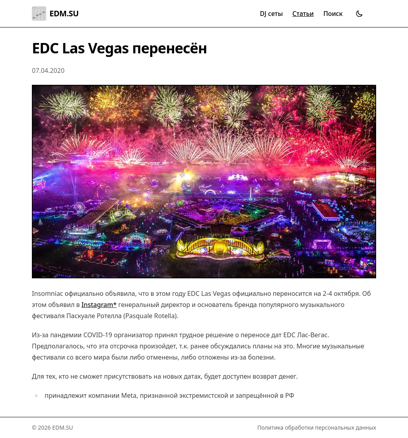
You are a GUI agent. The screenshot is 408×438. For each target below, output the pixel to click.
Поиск (333, 13)
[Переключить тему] (359, 13)
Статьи (303, 13)
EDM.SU (55, 13)
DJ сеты (271, 13)
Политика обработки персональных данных (316, 427)
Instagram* (98, 304)
